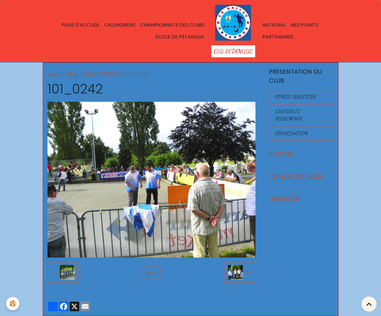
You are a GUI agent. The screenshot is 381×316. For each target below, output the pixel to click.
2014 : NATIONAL (101, 74)
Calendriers (119, 24)
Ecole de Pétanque (179, 36)
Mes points (304, 24)
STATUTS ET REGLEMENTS (288, 115)
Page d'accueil (80, 24)
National (274, 24)
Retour (151, 272)
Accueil (53, 74)
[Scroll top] (369, 304)
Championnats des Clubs (172, 24)
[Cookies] (12, 303)
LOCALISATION (291, 133)
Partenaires (277, 36)
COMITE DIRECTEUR (295, 97)
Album (71, 74)
